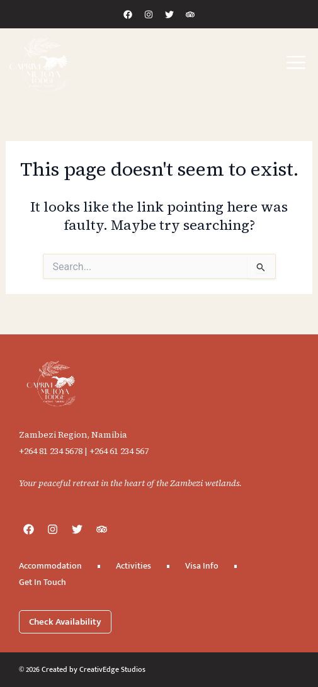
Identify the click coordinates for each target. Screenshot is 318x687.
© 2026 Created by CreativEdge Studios (82, 669)
